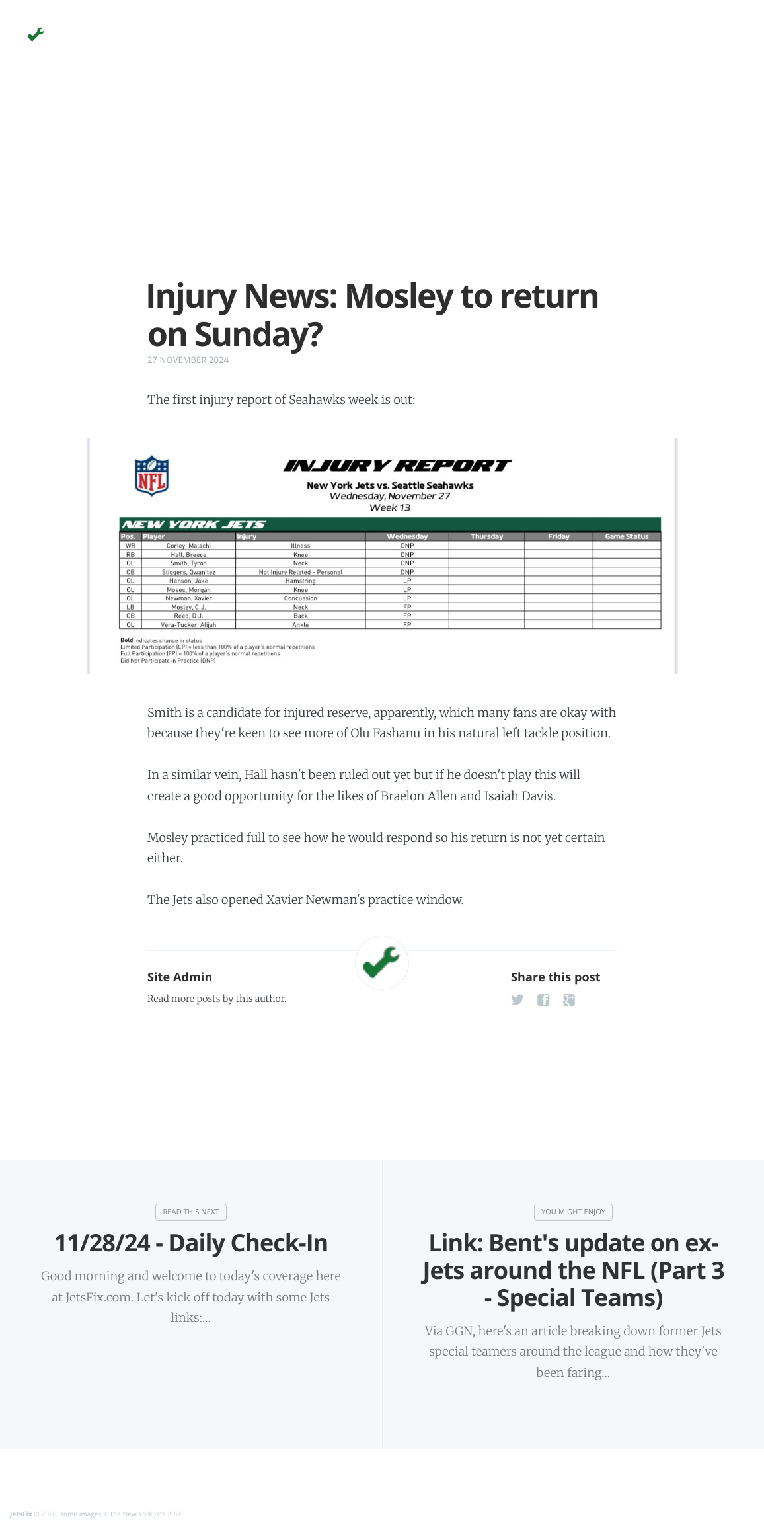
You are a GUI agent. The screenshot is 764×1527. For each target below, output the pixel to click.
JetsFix (21, 1513)
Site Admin (179, 977)
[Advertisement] (382, 183)
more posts (195, 999)
